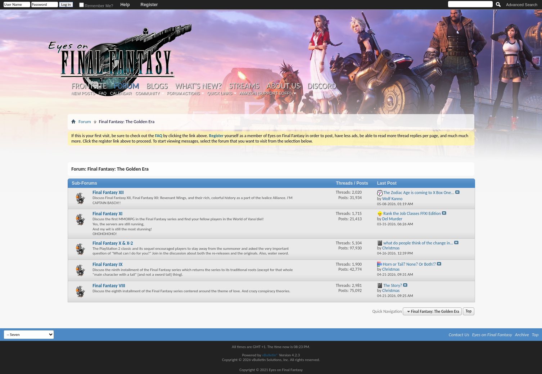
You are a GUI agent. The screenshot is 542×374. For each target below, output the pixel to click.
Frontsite (89, 86)
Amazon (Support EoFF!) (265, 93)
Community (147, 93)
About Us (283, 86)
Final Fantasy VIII (108, 285)
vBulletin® (270, 355)
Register (149, 4)
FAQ (103, 93)
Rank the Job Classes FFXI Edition (412, 213)
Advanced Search (521, 5)
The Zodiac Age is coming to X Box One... (418, 192)
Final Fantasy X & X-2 (112, 243)
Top (468, 311)
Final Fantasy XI (107, 213)
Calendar (121, 93)
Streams (244, 86)
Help (125, 4)
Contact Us (459, 334)
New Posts (83, 93)
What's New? (198, 86)
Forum (126, 86)
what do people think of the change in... (418, 242)
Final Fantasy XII (108, 192)
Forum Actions (183, 93)
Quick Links (219, 93)
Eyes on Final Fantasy (492, 334)
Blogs (156, 86)
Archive (522, 334)
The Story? (392, 285)
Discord (322, 86)
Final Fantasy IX (107, 264)
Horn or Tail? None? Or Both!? (409, 264)
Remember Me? (96, 6)
